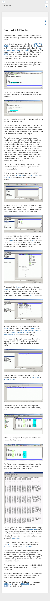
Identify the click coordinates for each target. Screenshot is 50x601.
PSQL (36, 46)
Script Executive (9, 379)
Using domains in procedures (30, 330)
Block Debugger (26, 546)
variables (7, 289)
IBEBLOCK (25, 584)
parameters (33, 328)
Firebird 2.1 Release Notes (19, 332)
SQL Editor (34, 175)
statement (15, 538)
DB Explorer (19, 175)
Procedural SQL (9, 335)
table (12, 240)
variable (26, 50)
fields (33, 240)
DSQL (6, 54)
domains (7, 328)
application (33, 530)
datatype (19, 287)
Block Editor (8, 546)
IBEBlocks (7, 584)
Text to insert (8, 177)
